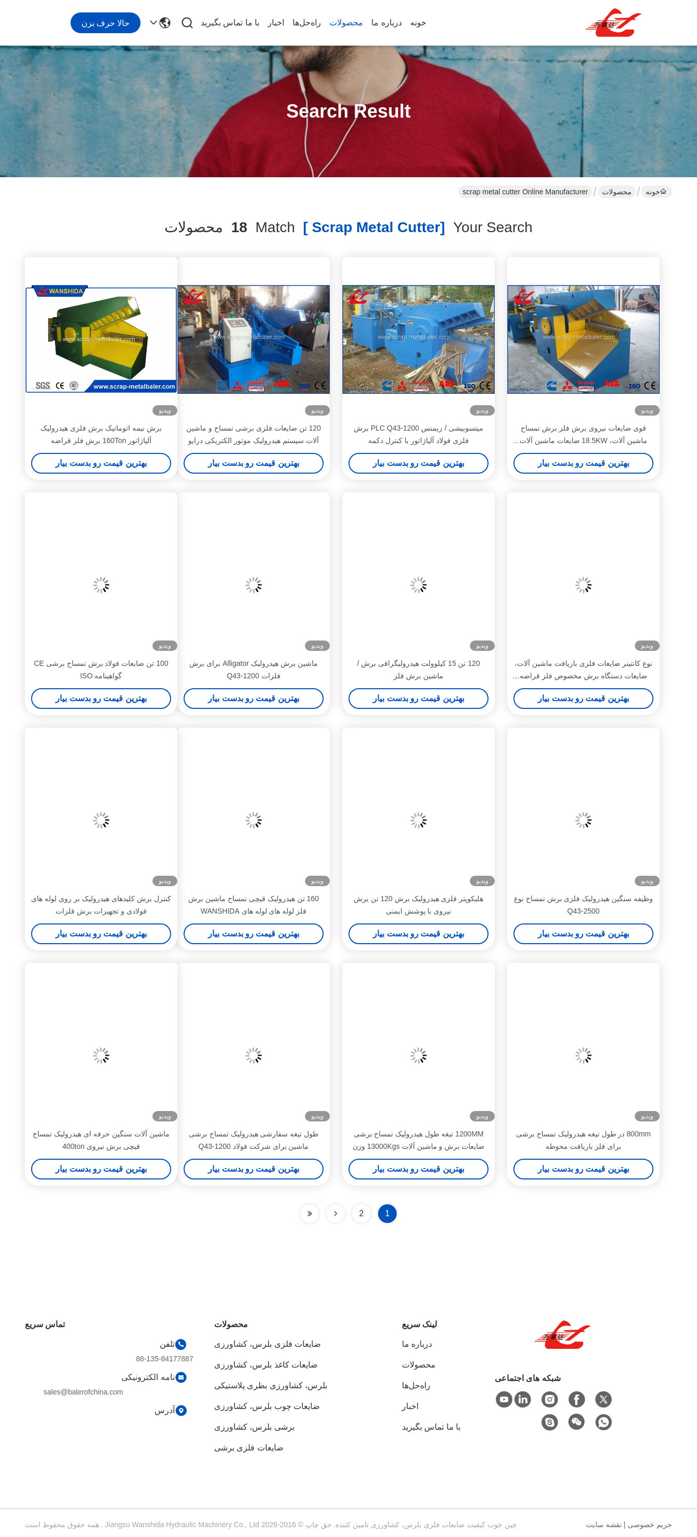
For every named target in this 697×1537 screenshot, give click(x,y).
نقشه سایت (604, 1524)
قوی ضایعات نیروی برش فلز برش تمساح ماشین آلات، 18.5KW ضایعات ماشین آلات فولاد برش (583, 440)
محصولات (346, 22)
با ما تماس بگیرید (230, 22)
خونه (418, 22)
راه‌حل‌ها (306, 22)
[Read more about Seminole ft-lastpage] (309, 1213)
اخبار (276, 22)
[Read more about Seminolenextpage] (335, 1213)
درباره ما (386, 22)
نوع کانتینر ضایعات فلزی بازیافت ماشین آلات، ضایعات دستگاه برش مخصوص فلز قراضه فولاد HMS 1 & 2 (583, 675)
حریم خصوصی (650, 1524)
